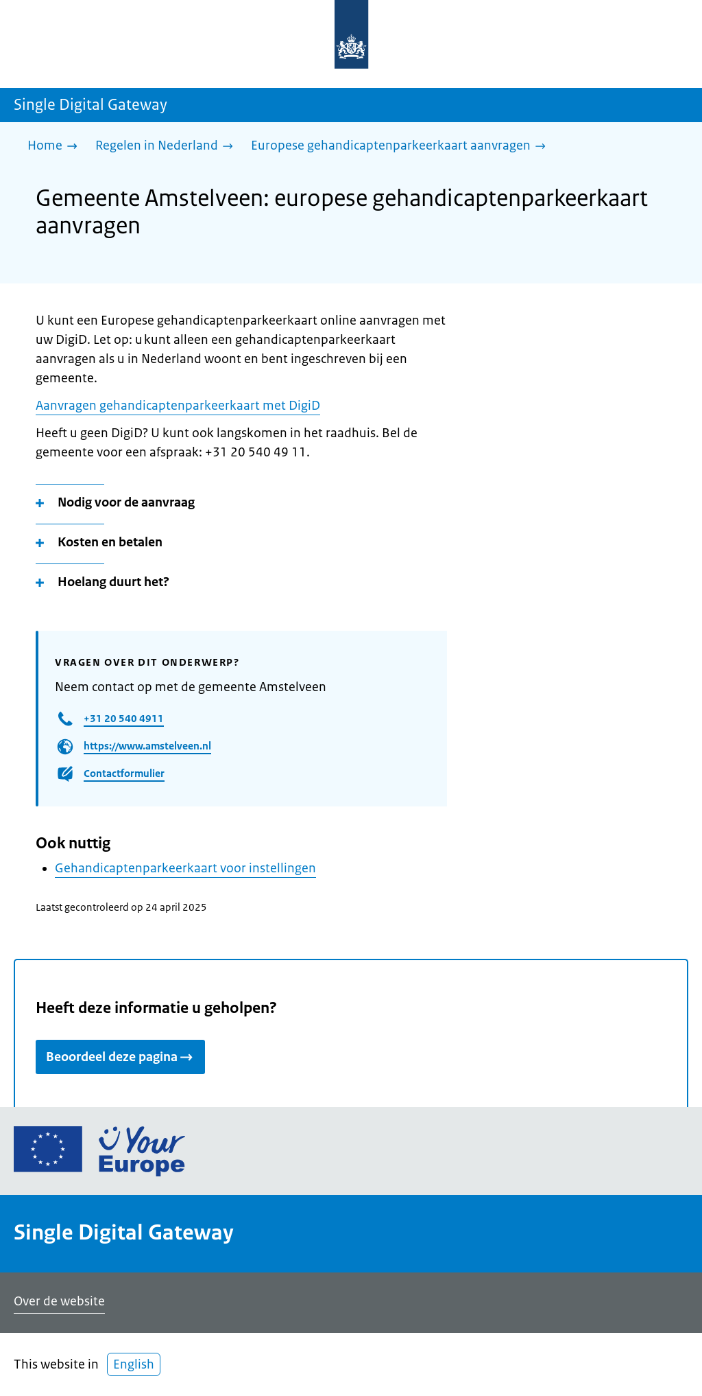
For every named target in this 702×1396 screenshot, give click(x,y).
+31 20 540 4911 (124, 718)
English (133, 1364)
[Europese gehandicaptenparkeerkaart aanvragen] (402, 146)
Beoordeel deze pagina (120, 1057)
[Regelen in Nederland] (167, 146)
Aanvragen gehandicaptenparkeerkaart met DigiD (178, 405)
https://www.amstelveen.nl (147, 745)
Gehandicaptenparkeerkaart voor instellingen (185, 868)
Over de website (59, 1301)
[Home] (55, 146)
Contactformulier (124, 773)
